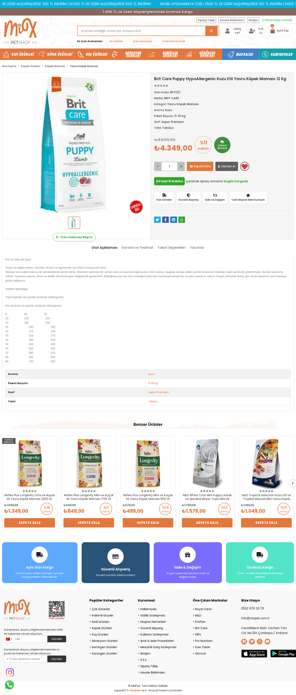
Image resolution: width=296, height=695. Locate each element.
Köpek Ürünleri (102, 628)
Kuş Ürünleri (100, 634)
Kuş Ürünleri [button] (96, 54)
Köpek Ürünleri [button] (59, 54)
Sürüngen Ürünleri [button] (207, 54)
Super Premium (158, 392)
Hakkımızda (148, 609)
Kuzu (151, 374)
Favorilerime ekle (244, 166)
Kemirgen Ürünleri (104, 647)
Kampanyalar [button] (282, 54)
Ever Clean (202, 647)
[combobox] (9, 638)
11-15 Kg (153, 383)
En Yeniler (116, 41)
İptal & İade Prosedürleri (157, 640)
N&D (198, 615)
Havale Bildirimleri (232, 20)
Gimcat (200, 653)
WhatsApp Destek (277, 20)
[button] (279, 31)
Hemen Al (226, 166)
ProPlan (200, 621)
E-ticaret (134, 690)
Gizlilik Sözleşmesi (152, 615)
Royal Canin (203, 609)
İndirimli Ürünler (174, 41)
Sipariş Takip (206, 20)
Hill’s (198, 634)
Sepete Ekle (200, 166)
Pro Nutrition (204, 640)
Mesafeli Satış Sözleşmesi (158, 647)
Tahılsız (153, 401)
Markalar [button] (244, 54)
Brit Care (201, 628)
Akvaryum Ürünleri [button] (133, 54)
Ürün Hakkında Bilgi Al (74, 237)
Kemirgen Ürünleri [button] (170, 54)
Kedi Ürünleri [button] (22, 54)
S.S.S (143, 659)
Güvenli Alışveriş (151, 628)
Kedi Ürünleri (100, 621)
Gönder (56, 639)
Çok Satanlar (142, 41)
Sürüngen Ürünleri (104, 653)
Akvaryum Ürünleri (105, 640)
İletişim (253, 20)
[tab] (104, 247)
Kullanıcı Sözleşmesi (154, 634)
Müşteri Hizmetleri (153, 621)
